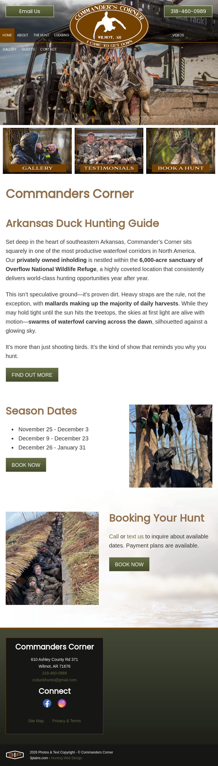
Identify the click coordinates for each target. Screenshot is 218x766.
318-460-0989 (188, 11)
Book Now (26, 465)
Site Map (36, 721)
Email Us (29, 11)
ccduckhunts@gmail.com (54, 680)
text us (135, 536)
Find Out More (32, 375)
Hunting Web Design (66, 758)
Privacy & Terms (66, 721)
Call (114, 536)
